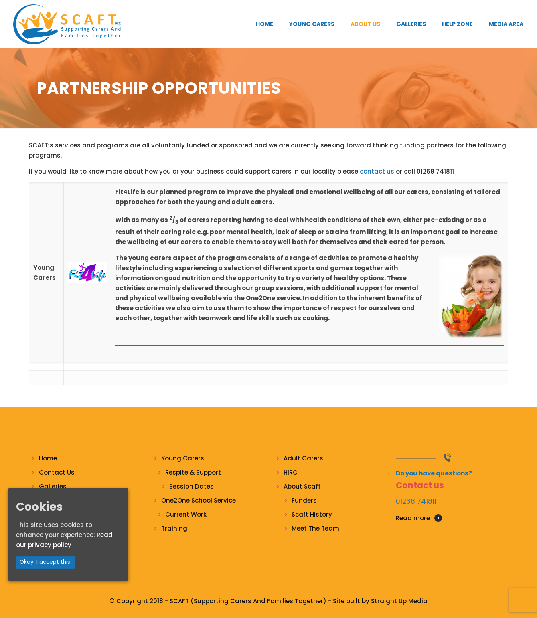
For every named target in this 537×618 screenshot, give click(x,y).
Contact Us (57, 472)
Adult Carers (303, 458)
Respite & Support (193, 472)
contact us (377, 171)
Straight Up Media (399, 601)
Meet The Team (315, 528)
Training (174, 528)
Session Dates (191, 486)
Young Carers (182, 458)
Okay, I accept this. (45, 562)
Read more (413, 518)
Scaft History (312, 514)
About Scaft (302, 486)
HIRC (291, 472)
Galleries (53, 486)
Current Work (186, 514)
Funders (304, 500)
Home (48, 458)
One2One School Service (198, 500)
